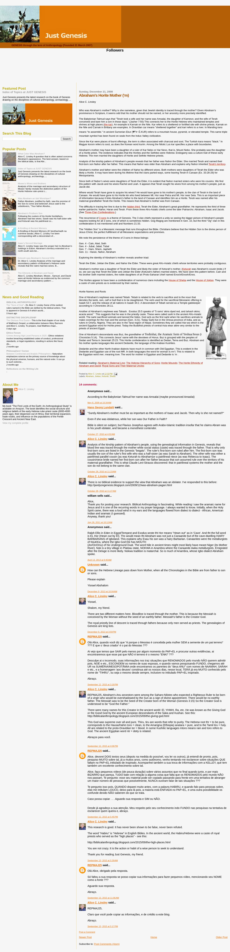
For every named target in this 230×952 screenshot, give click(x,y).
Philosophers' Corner (17, 351)
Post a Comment (87, 932)
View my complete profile (15, 423)
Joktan (98, 376)
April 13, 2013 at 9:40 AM (99, 560)
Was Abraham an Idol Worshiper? (34, 198)
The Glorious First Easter (18, 320)
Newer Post (85, 937)
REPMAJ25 (94, 636)
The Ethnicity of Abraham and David (35, 273)
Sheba (112, 376)
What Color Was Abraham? (31, 153)
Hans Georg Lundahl (100, 407)
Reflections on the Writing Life (22, 369)
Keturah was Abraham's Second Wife (36, 258)
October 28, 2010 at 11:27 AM (101, 491)
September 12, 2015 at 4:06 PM (102, 746)
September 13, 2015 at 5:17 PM (102, 926)
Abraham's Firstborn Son (30, 213)
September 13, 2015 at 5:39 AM (102, 860)
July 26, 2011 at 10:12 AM (99, 522)
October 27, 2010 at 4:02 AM (101, 434)
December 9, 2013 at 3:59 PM (101, 632)
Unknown (93, 564)
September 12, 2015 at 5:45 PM (102, 817)
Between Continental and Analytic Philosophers (28, 354)
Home (153, 937)
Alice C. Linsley (97, 438)
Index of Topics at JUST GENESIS (24, 92)
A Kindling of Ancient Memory (32, 228)
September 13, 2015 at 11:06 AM (103, 898)
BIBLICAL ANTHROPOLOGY (21, 302)
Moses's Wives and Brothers (32, 183)
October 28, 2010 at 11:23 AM (101, 471)
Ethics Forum (13, 332)
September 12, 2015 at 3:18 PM (102, 684)
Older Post (222, 937)
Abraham (90, 376)
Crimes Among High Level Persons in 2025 (26, 336)
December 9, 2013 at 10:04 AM (102, 591)
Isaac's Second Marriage (30, 243)
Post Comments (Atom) (107, 944)
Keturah (105, 376)
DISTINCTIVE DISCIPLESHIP (21, 317)
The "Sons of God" (15, 305)
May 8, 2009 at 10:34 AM (99, 403)
